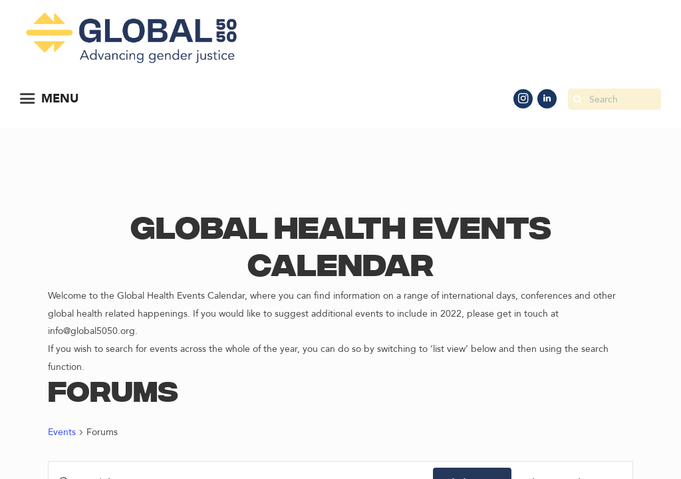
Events (62, 432)
